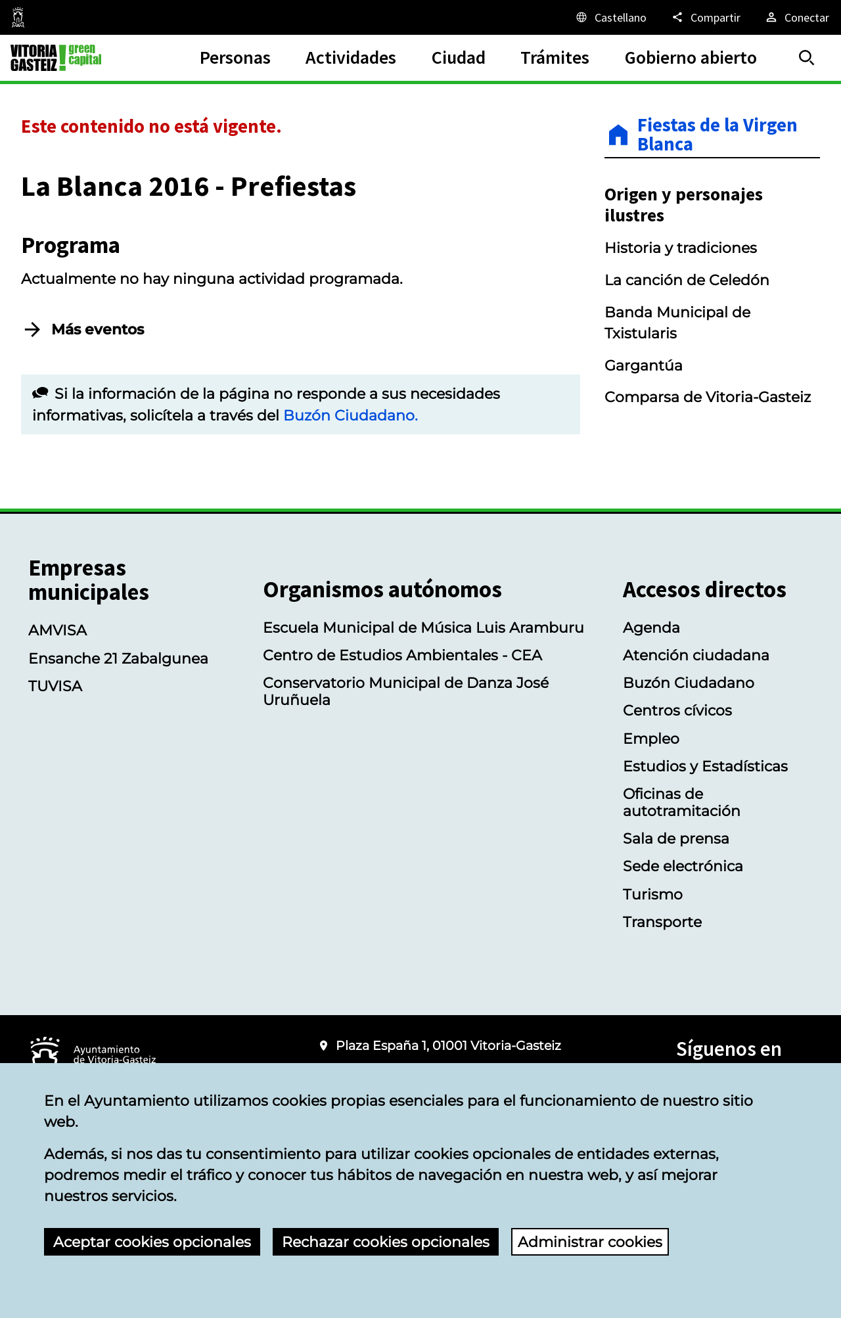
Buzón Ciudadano (688, 682)
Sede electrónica (683, 866)
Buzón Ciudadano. (350, 415)
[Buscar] (806, 57)
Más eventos (97, 329)
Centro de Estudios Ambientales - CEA (402, 655)
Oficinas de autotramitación (681, 802)
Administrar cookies (590, 1241)
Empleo (651, 738)
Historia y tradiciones (680, 247)
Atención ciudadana (696, 655)
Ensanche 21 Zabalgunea (118, 658)
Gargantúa (643, 365)
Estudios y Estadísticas (705, 766)
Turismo (653, 894)
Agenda (651, 627)
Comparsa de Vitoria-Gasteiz (707, 396)
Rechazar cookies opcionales (385, 1241)
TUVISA (55, 685)
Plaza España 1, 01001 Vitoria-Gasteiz (448, 1045)
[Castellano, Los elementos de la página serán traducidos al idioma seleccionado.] (610, 17)
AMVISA (57, 630)
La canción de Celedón (686, 279)
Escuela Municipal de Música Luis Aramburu (423, 627)
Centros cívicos (677, 710)
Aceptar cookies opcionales (152, 1241)
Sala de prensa (676, 838)
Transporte (662, 921)
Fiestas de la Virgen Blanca (717, 135)
